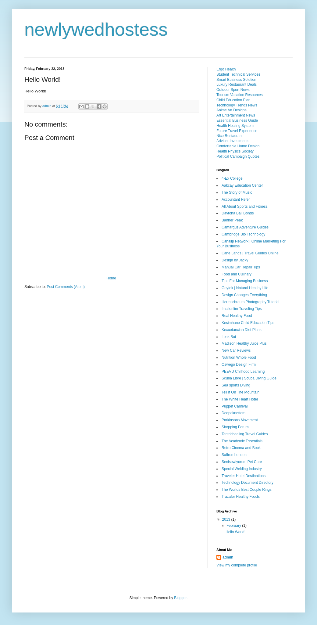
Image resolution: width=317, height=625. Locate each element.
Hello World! (235, 532)
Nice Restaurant (229, 136)
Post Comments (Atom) (66, 287)
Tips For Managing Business (245, 281)
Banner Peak (232, 220)
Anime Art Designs (231, 110)
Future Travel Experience (236, 131)
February (234, 525)
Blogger (180, 598)
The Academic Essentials (242, 441)
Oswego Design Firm (239, 364)
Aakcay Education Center (242, 185)
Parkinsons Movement (240, 420)
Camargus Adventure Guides (245, 227)
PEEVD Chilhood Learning (243, 371)
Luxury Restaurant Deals (236, 84)
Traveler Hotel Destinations (243, 476)
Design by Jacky (235, 260)
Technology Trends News (236, 105)
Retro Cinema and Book (241, 448)
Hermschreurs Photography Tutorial (250, 302)
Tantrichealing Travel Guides (245, 434)
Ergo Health (226, 69)
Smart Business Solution (236, 79)
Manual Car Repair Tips (241, 267)
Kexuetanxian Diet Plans (242, 330)
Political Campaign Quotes (237, 156)
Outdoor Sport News (233, 90)
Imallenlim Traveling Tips (242, 309)
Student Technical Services (238, 74)
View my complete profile (236, 565)
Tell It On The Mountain (240, 392)
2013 (226, 519)
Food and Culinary (236, 274)
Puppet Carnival (235, 406)
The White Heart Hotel (240, 399)
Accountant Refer (236, 199)
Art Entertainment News (235, 115)
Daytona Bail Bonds (238, 213)
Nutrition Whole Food (239, 357)
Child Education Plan (233, 100)
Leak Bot (229, 337)
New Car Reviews (236, 350)
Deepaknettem (233, 413)
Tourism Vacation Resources (239, 95)
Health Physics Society (235, 151)
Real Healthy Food (237, 316)
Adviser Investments (232, 141)
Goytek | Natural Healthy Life (245, 288)
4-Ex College (232, 178)
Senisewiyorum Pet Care (242, 462)
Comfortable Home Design (237, 146)
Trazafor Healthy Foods (241, 496)
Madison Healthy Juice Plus (244, 343)
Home (111, 278)
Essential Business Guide (237, 120)
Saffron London (234, 455)
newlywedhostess (96, 29)
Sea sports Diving (236, 385)
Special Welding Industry (242, 469)
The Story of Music (237, 192)
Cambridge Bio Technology (243, 234)
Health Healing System (235, 126)
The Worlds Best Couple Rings (247, 489)
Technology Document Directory (247, 482)
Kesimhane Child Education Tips (248, 323)
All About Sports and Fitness (245, 206)
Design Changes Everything (244, 295)
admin (228, 557)
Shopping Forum (235, 427)
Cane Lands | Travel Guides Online (250, 253)
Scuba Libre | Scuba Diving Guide (249, 378)
